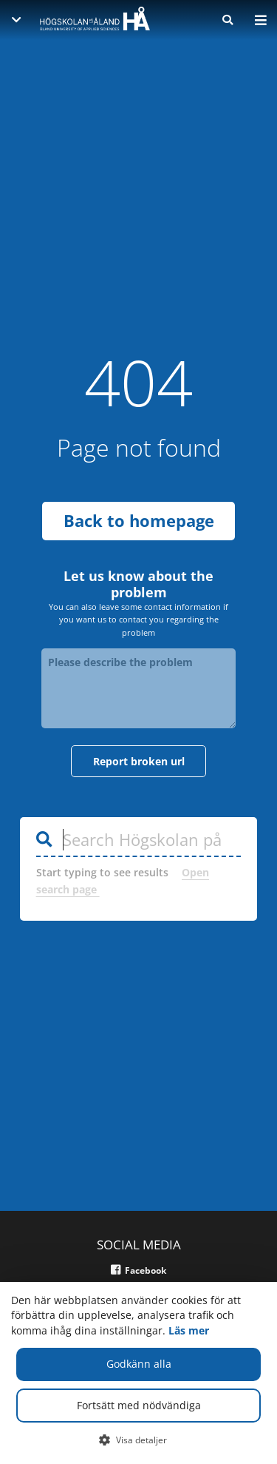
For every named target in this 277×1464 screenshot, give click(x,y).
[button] (138, 1439)
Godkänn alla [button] (138, 1364)
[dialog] (138, 1373)
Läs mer (188, 1330)
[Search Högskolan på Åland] (139, 822)
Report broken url (139, 743)
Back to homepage (139, 502)
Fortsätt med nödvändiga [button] (139, 1405)
